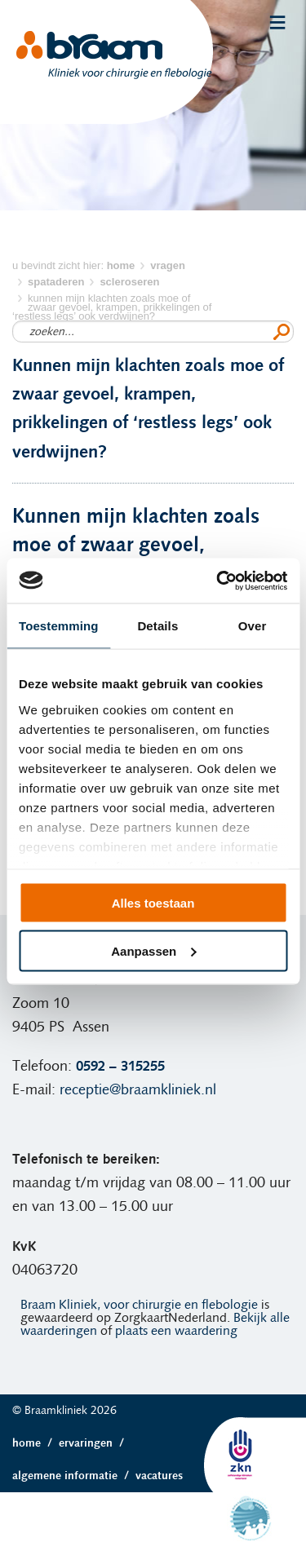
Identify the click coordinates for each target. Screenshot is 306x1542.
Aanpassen (153, 950)
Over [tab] (252, 626)
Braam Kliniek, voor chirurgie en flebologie (139, 1304)
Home (35, 1443)
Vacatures (159, 1476)
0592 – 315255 (120, 1066)
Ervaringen (95, 1443)
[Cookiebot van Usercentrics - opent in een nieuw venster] (218, 580)
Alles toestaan (153, 903)
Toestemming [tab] (59, 626)
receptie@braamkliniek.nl (138, 1090)
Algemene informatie (73, 1476)
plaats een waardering (176, 1330)
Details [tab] (157, 626)
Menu (277, 22)
